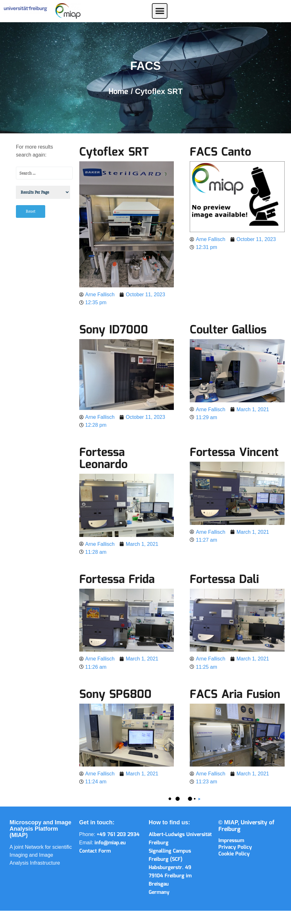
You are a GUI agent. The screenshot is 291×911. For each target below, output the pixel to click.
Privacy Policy (235, 847)
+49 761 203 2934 (118, 835)
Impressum (231, 841)
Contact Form (95, 851)
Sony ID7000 (113, 330)
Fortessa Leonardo (103, 459)
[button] (159, 11)
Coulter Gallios (228, 330)
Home (120, 92)
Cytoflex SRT (114, 152)
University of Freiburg (246, 826)
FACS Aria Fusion (235, 695)
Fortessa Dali (224, 580)
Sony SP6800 (115, 695)
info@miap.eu (110, 843)
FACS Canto (220, 152)
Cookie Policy (234, 854)
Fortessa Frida (117, 580)
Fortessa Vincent (234, 453)
